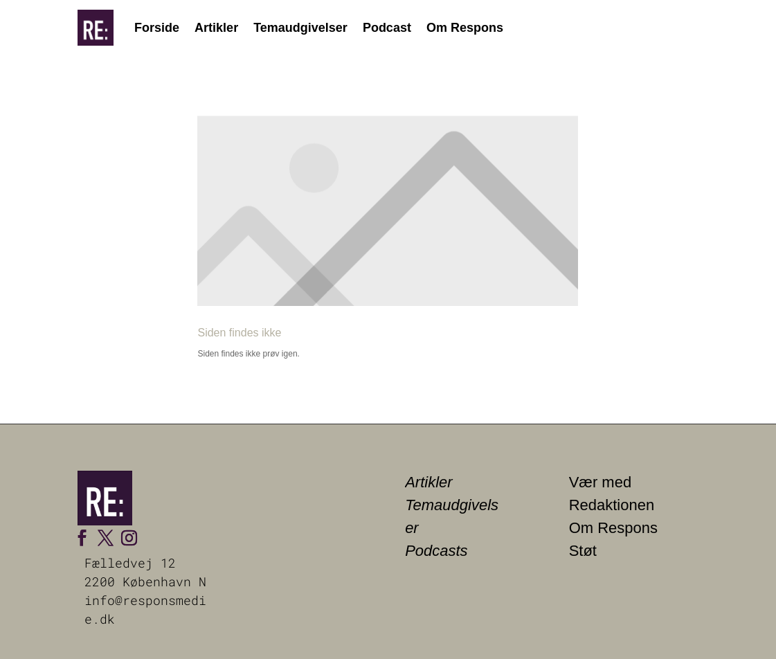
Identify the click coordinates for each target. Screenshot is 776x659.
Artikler (216, 28)
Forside (156, 28)
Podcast (387, 28)
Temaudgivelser (300, 28)
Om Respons (464, 28)
